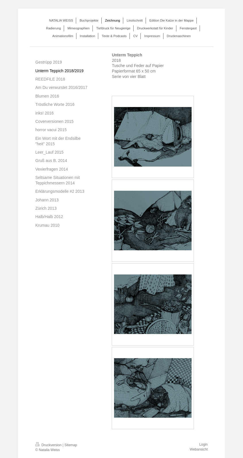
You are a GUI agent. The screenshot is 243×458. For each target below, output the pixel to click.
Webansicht (199, 449)
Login (203, 444)
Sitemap (70, 445)
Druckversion (49, 445)
